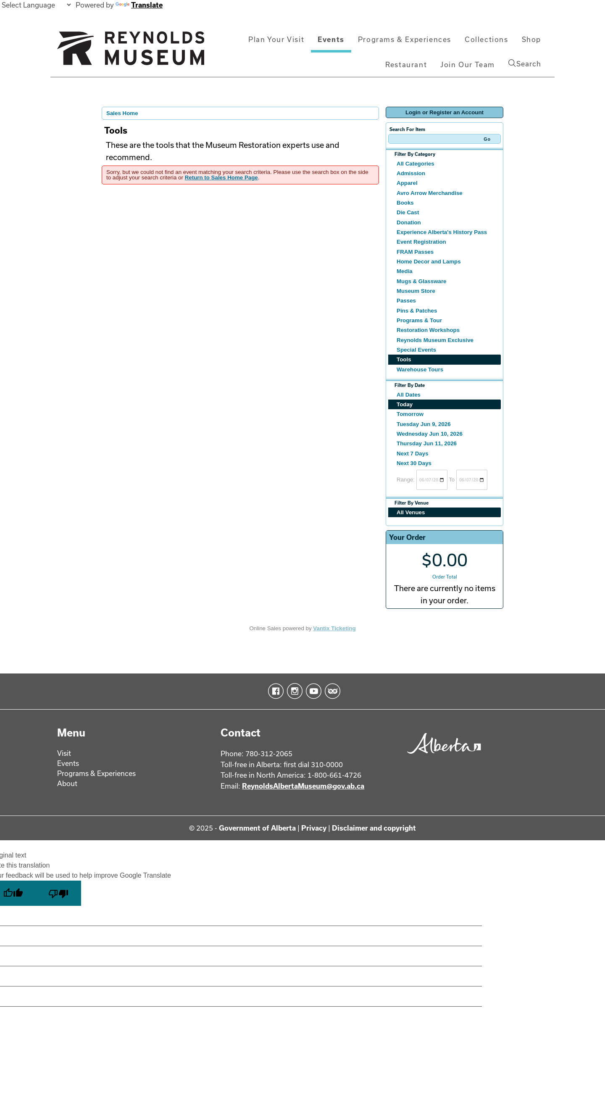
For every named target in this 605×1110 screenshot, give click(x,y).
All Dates (409, 395)
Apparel (407, 183)
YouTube (311, 691)
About (67, 783)
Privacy (313, 828)
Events (331, 39)
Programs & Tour (419, 320)
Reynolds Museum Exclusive (435, 340)
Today (405, 404)
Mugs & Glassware (422, 281)
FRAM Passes (415, 252)
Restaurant (406, 64)
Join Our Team (467, 64)
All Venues (411, 512)
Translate (139, 5)
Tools (404, 359)
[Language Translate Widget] (36, 4)
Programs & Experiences (404, 39)
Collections (486, 39)
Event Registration (421, 242)
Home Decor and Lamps (429, 261)
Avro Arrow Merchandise (430, 193)
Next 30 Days (414, 463)
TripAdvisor (330, 691)
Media (405, 271)
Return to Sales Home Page (221, 177)
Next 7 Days (413, 453)
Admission (411, 173)
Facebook (274, 691)
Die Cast (408, 212)
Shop (531, 39)
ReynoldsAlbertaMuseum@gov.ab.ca (303, 786)
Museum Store (416, 291)
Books (405, 203)
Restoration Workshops (428, 330)
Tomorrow (410, 414)
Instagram (293, 691)
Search (524, 63)
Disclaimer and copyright (374, 828)
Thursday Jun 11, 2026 (427, 443)
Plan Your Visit (276, 39)
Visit (64, 753)
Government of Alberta (257, 828)
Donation (409, 222)
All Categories (415, 163)
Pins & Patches (417, 311)
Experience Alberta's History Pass (442, 232)
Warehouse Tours (420, 369)
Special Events (416, 350)
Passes (406, 300)
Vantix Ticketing (334, 628)
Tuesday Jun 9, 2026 (424, 424)
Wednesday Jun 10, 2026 (430, 434)
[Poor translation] (58, 893)
